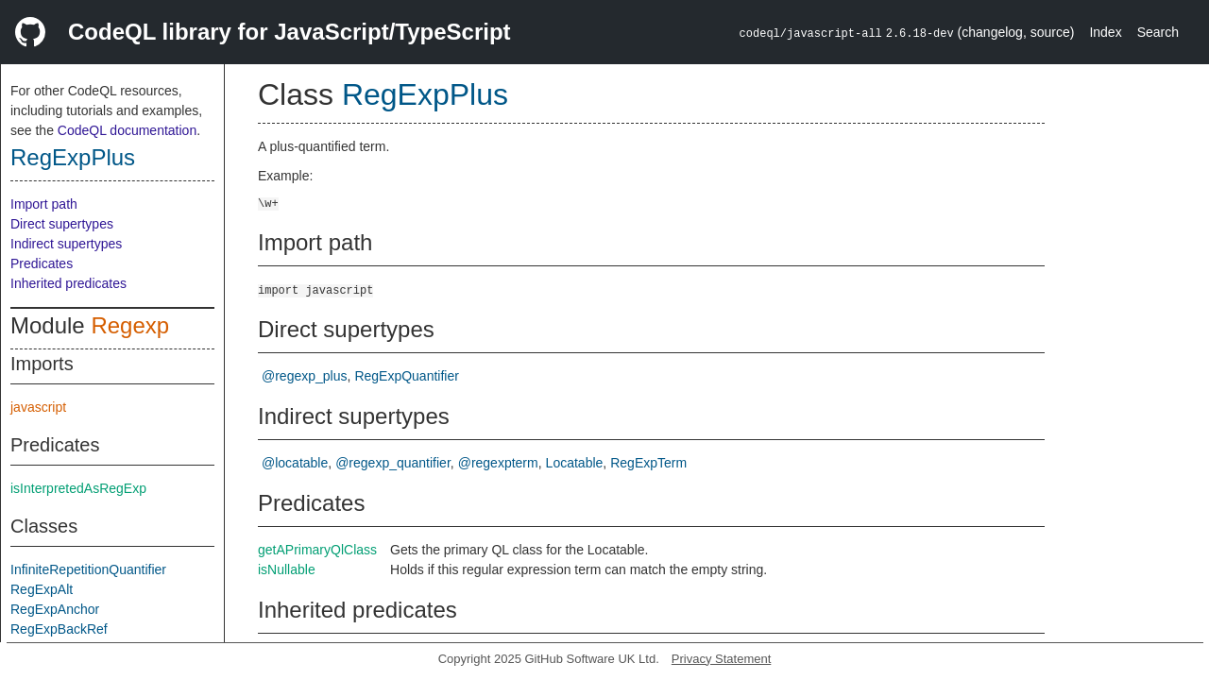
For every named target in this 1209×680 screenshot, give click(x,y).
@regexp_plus (305, 375)
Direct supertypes (61, 223)
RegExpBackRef (59, 629)
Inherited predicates (68, 283)
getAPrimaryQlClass (317, 549)
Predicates (41, 263)
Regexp (130, 325)
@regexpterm (498, 462)
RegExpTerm (648, 462)
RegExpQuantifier (406, 375)
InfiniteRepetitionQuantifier (88, 569)
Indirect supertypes (66, 243)
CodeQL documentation (127, 130)
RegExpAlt (41, 589)
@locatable (295, 462)
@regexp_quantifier (393, 462)
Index (1105, 32)
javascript (38, 407)
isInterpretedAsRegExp (78, 488)
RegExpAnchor (54, 609)
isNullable (286, 569)
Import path (43, 204)
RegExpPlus (72, 157)
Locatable (575, 462)
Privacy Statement (722, 659)
